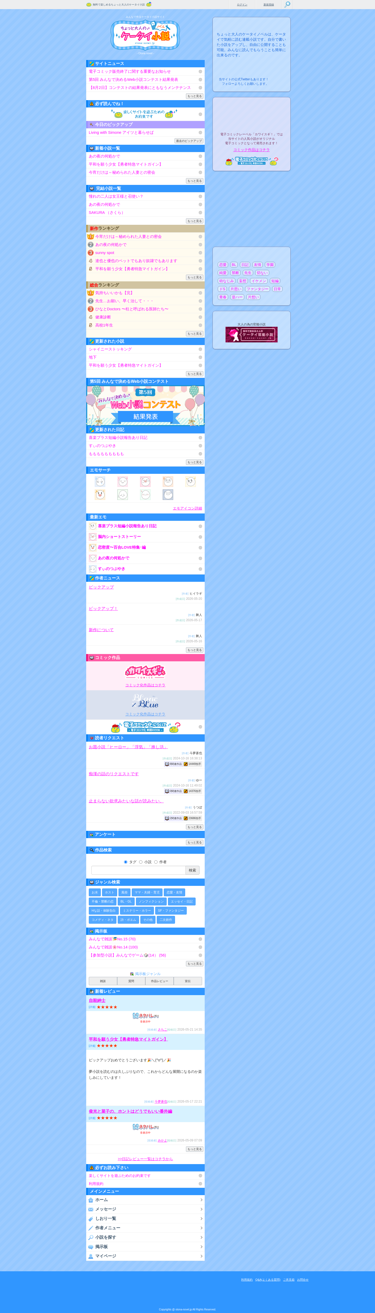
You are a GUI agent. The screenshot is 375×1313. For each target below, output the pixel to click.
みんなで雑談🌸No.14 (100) (113, 947)
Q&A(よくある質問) (267, 1279)
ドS (222, 289)
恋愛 (223, 265)
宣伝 (188, 981)
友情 (257, 265)
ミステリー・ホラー (137, 910)
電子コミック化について (145, 727)
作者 (160, 862)
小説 (145, 862)
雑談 (103, 981)
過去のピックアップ (189, 140)
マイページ (101, 1256)
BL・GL (126, 901)
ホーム (97, 1199)
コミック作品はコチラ (251, 150)
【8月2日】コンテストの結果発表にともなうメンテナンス (140, 87)
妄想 (242, 281)
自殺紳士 (97, 1000)
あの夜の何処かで (104, 156)
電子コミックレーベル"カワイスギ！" (145, 672)
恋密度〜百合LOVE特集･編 (117, 548)
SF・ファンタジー (171, 910)
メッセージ (101, 1209)
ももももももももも (106, 453)
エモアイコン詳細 (187, 508)
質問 (131, 981)
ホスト (109, 892)
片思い (235, 289)
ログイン (242, 4)
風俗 (124, 892)
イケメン (259, 281)
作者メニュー (103, 1228)
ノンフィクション (151, 901)
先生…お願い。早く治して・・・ (124, 301)
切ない (262, 273)
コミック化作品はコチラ (145, 685)
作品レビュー (159, 981)
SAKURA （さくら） (107, 212)
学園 (270, 265)
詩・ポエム (128, 920)
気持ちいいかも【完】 (114, 293)
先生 (248, 273)
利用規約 (96, 1184)
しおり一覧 (101, 1218)
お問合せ (303, 1279)
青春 (223, 297)
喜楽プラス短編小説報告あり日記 (118, 437)
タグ (130, 862)
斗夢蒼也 (161, 1102)
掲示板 (97, 1246)
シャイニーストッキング (110, 349)
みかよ (162, 1140)
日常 (277, 289)
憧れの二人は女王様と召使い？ (116, 196)
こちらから (278, 78)
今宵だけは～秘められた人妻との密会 (122, 172)
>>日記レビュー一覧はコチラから (145, 1159)
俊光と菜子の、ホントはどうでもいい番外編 (130, 1111)
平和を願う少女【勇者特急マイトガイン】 (126, 164)
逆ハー (237, 297)
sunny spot (104, 252)
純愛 (223, 273)
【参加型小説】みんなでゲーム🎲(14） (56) (127, 955)
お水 (95, 892)
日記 (245, 265)
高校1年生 (104, 325)
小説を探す (101, 1237)
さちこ (162, 1029)
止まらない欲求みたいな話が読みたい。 (126, 801)
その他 (148, 920)
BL (234, 265)
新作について (101, 629)
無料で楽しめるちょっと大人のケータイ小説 (119, 4)
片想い (253, 297)
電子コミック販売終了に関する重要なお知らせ (130, 71)
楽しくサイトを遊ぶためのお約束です (120, 1175)
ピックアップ (101, 587)
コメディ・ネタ (103, 920)
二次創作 (166, 920)
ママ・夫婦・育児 (147, 892)
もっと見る (195, 96)
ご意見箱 (289, 1279)
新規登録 (269, 4)
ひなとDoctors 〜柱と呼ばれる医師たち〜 (131, 309)
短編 (275, 281)
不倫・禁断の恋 (103, 901)
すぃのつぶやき (102, 445)
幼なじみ (226, 281)
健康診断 (103, 317)
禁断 (235, 273)
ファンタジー (257, 289)
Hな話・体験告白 (104, 910)
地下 (93, 357)
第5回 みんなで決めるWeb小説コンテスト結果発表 (133, 79)
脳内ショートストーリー (115, 537)
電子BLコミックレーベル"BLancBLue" (145, 701)
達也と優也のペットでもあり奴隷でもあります (136, 260)
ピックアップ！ (103, 608)
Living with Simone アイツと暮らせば (121, 132)
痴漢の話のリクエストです (114, 774)
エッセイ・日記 (182, 901)
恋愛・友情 (174, 892)
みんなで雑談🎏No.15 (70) (112, 939)
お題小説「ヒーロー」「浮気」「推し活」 (128, 747)
